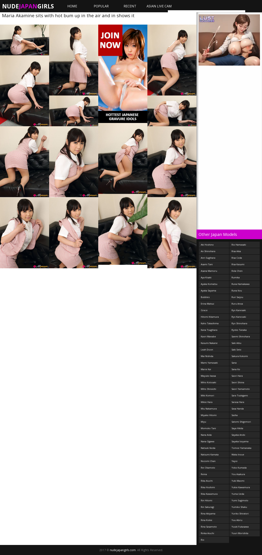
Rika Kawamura (209, 493)
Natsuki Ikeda (208, 447)
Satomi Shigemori (241, 421)
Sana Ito (236, 369)
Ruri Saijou (237, 297)
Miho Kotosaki (208, 382)
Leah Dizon (207, 349)
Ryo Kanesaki (239, 310)
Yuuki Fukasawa (240, 526)
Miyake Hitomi (209, 415)
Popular (101, 6)
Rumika (236, 277)
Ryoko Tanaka (239, 329)
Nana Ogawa (207, 441)
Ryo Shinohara (239, 323)
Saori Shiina (238, 382)
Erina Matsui (207, 303)
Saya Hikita (237, 428)
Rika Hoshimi (208, 487)
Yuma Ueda (238, 493)
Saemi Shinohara (241, 336)
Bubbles (205, 297)
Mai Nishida (207, 356)
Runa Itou (237, 290)
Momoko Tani (208, 428)
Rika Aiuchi (207, 480)
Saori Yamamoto (241, 388)
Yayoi (234, 461)
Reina (204, 474)
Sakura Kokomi (240, 356)
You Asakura (238, 474)
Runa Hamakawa (241, 283)
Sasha (235, 415)
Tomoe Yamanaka (241, 447)
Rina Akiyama (208, 513)
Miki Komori (207, 395)
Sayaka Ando (238, 434)
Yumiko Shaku (239, 506)
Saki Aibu (236, 343)
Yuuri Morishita (240, 533)
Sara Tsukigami (240, 395)
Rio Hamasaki (239, 244)
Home (72, 6)
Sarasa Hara (238, 402)
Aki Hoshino (207, 244)
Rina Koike (206, 520)
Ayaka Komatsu (209, 283)
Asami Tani (207, 264)
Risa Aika (236, 251)
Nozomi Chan (208, 461)
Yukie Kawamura (241, 487)
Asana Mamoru (209, 270)
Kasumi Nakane (209, 343)
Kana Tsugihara (209, 329)
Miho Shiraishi (208, 388)
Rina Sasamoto (209, 526)
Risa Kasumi (238, 264)
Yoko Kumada (239, 467)
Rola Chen (237, 270)
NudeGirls (28, 6)
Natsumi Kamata (210, 454)
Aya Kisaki (206, 277)
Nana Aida (206, 434)
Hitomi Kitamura (210, 316)
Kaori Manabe (208, 336)
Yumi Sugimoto (240, 500)
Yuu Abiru (237, 520)
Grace (204, 310)
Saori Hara (237, 375)
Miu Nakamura (209, 408)
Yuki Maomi (238, 480)
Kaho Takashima (210, 323)
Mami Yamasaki (209, 362)
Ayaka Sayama (208, 290)
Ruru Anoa (237, 303)
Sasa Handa (238, 408)
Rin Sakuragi (207, 506)
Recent (130, 6)
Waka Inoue (238, 454)
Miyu (203, 421)
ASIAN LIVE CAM (159, 6)
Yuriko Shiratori (240, 513)
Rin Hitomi (206, 500)
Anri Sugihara (208, 257)
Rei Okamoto (208, 467)
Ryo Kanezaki (239, 316)
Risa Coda (237, 257)
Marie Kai (206, 369)
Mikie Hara (206, 402)
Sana (234, 362)
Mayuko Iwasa (208, 375)
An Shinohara (208, 251)
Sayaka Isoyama (240, 441)
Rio (202, 539)
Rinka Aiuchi (207, 533)
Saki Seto (236, 349)
